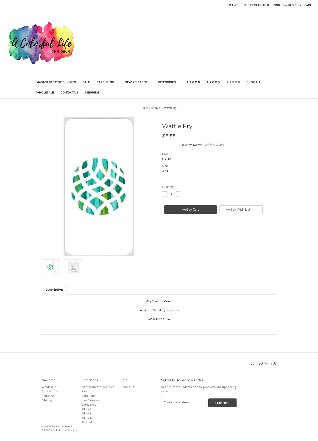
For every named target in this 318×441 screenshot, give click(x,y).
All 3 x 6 (233, 82)
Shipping (92, 92)
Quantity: (168, 186)
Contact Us (69, 92)
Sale (86, 82)
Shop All (253, 82)
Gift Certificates (256, 5)
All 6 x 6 (193, 82)
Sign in (278, 5)
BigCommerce (64, 426)
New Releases (138, 82)
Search (233, 5)
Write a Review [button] (214, 145)
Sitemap (47, 400)
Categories (169, 82)
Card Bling (107, 82)
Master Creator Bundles (56, 82)
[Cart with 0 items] (308, 5)
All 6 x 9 (213, 82)
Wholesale (45, 92)
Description (54, 289)
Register (294, 5)
